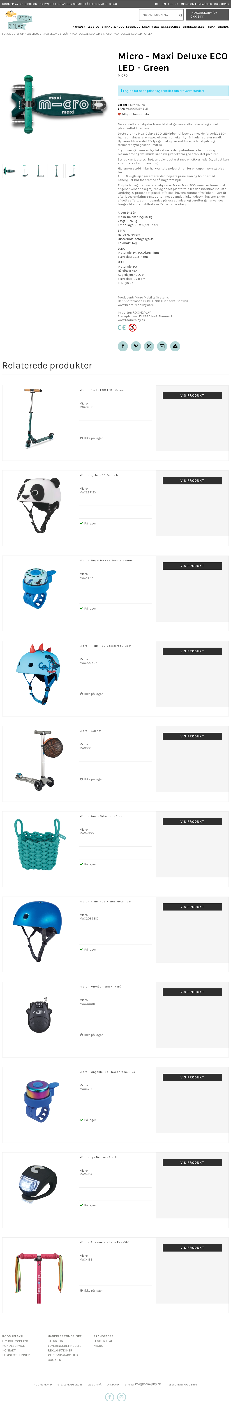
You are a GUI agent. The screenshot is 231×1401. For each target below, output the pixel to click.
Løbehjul (133, 26)
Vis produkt (192, 395)
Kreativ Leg (150, 26)
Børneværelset (194, 26)
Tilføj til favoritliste (133, 114)
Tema (211, 26)
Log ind (173, 4)
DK (157, 4)
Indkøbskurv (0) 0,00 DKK (203, 14)
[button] (162, 346)
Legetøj (93, 26)
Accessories (170, 26)
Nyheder (78, 26)
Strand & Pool (113, 26)
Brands (223, 26)
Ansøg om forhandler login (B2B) (204, 4)
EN (164, 4)
